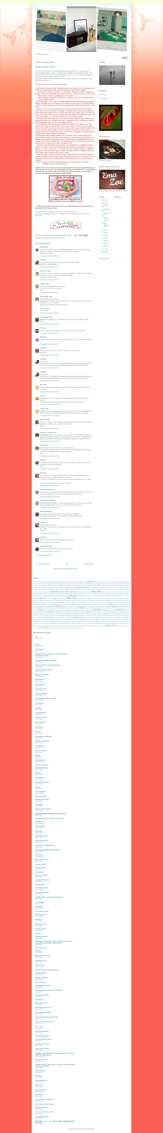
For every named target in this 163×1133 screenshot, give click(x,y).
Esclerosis (90, 595)
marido (128, 606)
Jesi (127, 602)
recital (80, 619)
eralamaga (38, 804)
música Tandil (110, 610)
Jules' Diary (39, 855)
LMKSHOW (39, 906)
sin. (118, 621)
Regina (91, 619)
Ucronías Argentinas (42, 1031)
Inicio (67, 564)
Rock (34, 621)
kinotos (48, 604)
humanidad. (36, 602)
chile (118, 587)
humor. (55, 602)
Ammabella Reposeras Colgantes (46, 660)
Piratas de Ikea (40, 965)
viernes (40, 627)
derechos (51, 593)
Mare (123, 606)
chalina (106, 587)
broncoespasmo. (97, 585)
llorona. (98, 604)
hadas (73, 600)
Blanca (44, 585)
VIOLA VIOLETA (40, 1071)
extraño (108, 595)
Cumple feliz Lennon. (57, 592)
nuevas (126, 612)
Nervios (63, 612)
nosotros (108, 612)
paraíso (128, 613)
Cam (41, 473)
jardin (110, 602)
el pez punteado (40, 791)
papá (118, 613)
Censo (101, 587)
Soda (45, 623)
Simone (108, 621)
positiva (69, 617)
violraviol (38, 1075)
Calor (51, 587)
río (122, 619)
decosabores (125, 592)
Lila (83, 604)
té (113, 623)
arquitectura (76, 583)
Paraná (36, 615)
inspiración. (83, 602)
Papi (123, 613)
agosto (105, 213)
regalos (86, 619)
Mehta (114, 608)
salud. (59, 621)
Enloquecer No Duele (42, 799)
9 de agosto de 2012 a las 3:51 (49, 267)
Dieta (94, 593)
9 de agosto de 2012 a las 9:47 (49, 404)
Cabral (126, 585)
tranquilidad (122, 623)
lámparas (54, 604)
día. (90, 593)
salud (54, 621)
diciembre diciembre (41, 768)
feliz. (41, 598)
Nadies (36, 612)
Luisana (37, 606)
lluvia (108, 604)
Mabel (57, 606)
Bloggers (61, 585)
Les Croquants (40, 902)
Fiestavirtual (45, 238)
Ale (41, 460)
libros (79, 604)
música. (119, 610)
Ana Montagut (44, 317)
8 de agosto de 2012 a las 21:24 (49, 256)
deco (93, 591)
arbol (65, 583)
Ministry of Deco (40, 929)
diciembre (106, 205)
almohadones (90, 581)
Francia (101, 598)
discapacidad (101, 593)
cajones (40, 587)
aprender (60, 583)
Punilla (97, 617)
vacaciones (47, 625)
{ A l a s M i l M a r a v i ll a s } (44, 1112)
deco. (102, 592)
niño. (83, 612)
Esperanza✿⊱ (44, 296)
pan (109, 613)
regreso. (97, 619)
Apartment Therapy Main (43, 670)
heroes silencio (100, 600)
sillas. (98, 621)
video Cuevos (119, 625)
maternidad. (56, 238)
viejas (34, 627)
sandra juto (39, 999)
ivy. (93, 602)
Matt (81, 608)
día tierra (81, 593)
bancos (99, 583)
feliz (36, 598)
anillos (39, 583)
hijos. (112, 600)
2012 (103, 202)
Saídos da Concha (41, 1003)
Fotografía (82, 598)
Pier (123, 615)
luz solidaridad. (50, 606)
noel (96, 612)
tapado (99, 623)
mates (75, 608)
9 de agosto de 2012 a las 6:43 (49, 324)
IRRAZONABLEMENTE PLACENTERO (47, 850)
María (41, 384)
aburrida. (58, 581)
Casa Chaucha (40, 684)
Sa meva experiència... (42, 995)
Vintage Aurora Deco (42, 1059)
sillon (103, 621)
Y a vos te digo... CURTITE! (44, 1099)
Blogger (92, 1129)
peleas (66, 615)
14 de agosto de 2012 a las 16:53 (50, 542)
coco (39, 589)
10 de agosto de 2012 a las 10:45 (50, 496)
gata (122, 598)
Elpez (66, 595)
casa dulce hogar (40, 689)
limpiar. (88, 604)
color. (61, 589)
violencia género (55, 627)
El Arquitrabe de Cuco (42, 782)
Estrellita (43, 445)
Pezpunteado (111, 615)
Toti (116, 623)
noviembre (106, 209)
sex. (90, 621)
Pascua (46, 615)
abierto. (40, 581)
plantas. (52, 617)
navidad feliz (57, 612)
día (67, 594)
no (92, 612)
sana (64, 621)
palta (100, 613)
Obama (57, 613)
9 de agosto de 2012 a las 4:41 (49, 279)
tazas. (104, 623)
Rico (119, 619)
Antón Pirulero (102, 94)
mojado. (59, 610)
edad (57, 595)
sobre (34, 623)
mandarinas (78, 606)
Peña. (83, 615)
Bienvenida (37, 585)
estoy (96, 595)
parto (41, 615)
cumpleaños (72, 592)
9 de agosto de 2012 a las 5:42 (49, 292)
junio (104, 232)
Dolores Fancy (40, 777)
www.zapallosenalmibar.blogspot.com (65, 71)
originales (76, 613)
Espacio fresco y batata (42, 809)
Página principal (104, 258)
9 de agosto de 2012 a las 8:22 (49, 344)
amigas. (98, 581)
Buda (104, 585)
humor (49, 602)
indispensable (74, 602)
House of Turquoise (41, 840)
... (35, 641)
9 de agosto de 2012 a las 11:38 (49, 415)
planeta (46, 617)
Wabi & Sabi (39, 1085)
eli (40, 395)
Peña (78, 615)
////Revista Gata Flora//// (42, 985)
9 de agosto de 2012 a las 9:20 (49, 368)
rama (34, 619)
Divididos (121, 593)
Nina (68, 612)
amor (120, 581)
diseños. (115, 593)
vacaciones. (56, 625)
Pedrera (60, 615)
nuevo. (35, 613)
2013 (103, 200)
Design (37, 755)
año (55, 583)
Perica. (94, 615)
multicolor (82, 610)
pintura (34, 617)
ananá (34, 583)
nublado (121, 612)
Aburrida (52, 581)
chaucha (113, 587)
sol (49, 623)
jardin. (115, 602)
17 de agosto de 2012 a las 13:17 (50, 551)
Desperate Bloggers (41, 765)
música (103, 610)
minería (47, 610)
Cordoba (125, 589)
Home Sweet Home (41, 836)
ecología (51, 595)
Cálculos (46, 587)
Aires (73, 581)
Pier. (127, 615)
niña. (73, 612)
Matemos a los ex (41, 924)
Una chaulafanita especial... (44, 1039)
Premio (75, 617)
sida (94, 621)
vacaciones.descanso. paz (67, 625)
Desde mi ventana (41, 750)
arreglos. (83, 583)
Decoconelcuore (40, 722)
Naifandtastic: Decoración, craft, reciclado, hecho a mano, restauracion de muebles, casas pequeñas (54, 942)
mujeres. (76, 610)
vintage (46, 627)
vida (98, 625)
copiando (119, 589)
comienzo (94, 589)
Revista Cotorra (40, 982)
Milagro (40, 610)
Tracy (41, 328)
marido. (37, 608)
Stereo (73, 623)
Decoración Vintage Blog (43, 736)
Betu (41, 337)
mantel (90, 606)
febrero (105, 243)
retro (114, 619)
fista (77, 598)
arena (70, 583)
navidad (48, 612)
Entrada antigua (89, 564)
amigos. (109, 581)
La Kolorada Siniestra (42, 880)
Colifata (51, 589)
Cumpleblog (81, 592)
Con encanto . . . (40, 703)
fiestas (54, 598)
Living (93, 604)
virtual (62, 627)
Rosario (45, 621)
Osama (82, 613)
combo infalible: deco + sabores (45, 698)
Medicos (93, 608)
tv (127, 623)
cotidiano (38, 708)
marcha (118, 606)
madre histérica (40, 914)
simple (113, 621)
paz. (55, 615)
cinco (127, 587)
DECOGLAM (39, 727)
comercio (81, 589)
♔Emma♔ (43, 419)
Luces (123, 604)
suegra (78, 623)
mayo (105, 235)
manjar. (84, 606)
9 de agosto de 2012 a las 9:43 (49, 392)
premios (82, 617)
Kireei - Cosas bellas (42, 859)
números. (41, 613)
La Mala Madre (40, 884)
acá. (63, 581)
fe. (124, 595)
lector (59, 604)
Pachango (88, 613)
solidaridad (54, 623)
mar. (107, 606)
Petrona (100, 615)
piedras (118, 615)
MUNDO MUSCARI (41, 936)
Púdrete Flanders (40, 973)
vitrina (71, 627)
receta (61, 619)
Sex (86, 621)
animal (44, 583)
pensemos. (72, 615)
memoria (120, 608)
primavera (88, 617)
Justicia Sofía (36, 604)
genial (126, 598)
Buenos (114, 585)
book (90, 585)
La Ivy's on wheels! (41, 875)
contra (113, 589)
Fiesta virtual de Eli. (105, 225)
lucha (128, 604)
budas (109, 585)
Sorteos (61, 623)
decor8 (37, 731)
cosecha (35, 592)
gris (63, 600)
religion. (104, 619)
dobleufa (38, 772)
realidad (56, 619)
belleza (121, 583)
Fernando (48, 598)
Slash (126, 621)
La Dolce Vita (39, 872)
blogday (49, 585)
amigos (104, 581)
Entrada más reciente (43, 564)
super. (83, 623)
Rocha (126, 619)
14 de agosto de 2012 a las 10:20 (50, 518)
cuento (41, 592)
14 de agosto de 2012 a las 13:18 (50, 533)
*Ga (36, 636)
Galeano (113, 598)
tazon (109, 623)
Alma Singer (39, 649)
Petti (105, 615)
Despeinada (58, 593)
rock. (40, 621)
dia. (86, 593)
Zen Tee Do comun (41, 1107)
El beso (37, 787)
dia (63, 593)
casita (89, 587)
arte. (88, 583)
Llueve (103, 604)
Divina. (126, 593)
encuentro (83, 595)
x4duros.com (39, 1094)
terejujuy (43, 408)
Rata (51, 619)
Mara (41, 348)
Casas (83, 587)
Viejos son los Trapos (42, 1048)
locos (118, 604)
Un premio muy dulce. (105, 218)
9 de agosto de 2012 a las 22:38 (49, 485)
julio (104, 230)
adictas (68, 581)
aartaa (37, 644)
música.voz (127, 610)
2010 (103, 251)
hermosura (92, 600)
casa (77, 587)
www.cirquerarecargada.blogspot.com (46, 213)
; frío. (34, 581)
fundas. (107, 598)
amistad (115, 581)
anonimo (50, 583)
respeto (109, 619)
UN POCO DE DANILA (42, 1036)
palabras (95, 613)
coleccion (45, 589)
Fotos (95, 598)
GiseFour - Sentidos (46, 432)
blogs (75, 585)
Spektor (68, 623)
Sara (68, 621)
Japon (105, 602)
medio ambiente (101, 608)
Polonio (63, 617)
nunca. (52, 613)
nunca (47, 613)
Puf (93, 617)
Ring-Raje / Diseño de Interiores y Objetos (48, 990)
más (55, 608)
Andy (41, 359)
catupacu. (94, 587)
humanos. (43, 602)
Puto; (107, 617)
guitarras (68, 600)
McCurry (87, 608)
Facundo (114, 595)
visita (66, 627)
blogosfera (69, 585)
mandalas (71, 606)
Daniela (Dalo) (44, 511)
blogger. (55, 585)
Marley (43, 608)
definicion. (35, 593)
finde (69, 598)
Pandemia (38, 951)
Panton (113, 613)
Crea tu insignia (103, 98)
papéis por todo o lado (42, 955)
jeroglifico (121, 602)
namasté (42, 612)
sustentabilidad (91, 623)
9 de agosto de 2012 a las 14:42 (49, 428)
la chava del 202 (40, 864)
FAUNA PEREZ (40, 826)
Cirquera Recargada (46, 489)
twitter (34, 625)
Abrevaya (46, 581)
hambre (78, 600)
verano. (83, 625)
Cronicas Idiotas (40, 712)
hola (121, 600)
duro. (39, 595)
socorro (40, 623)
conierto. (108, 589)
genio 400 (35, 600)
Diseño (108, 593)
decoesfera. (109, 592)
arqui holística (39, 679)
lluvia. (114, 604)
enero (105, 245)
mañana (102, 606)
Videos (126, 625)
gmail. (52, 600)
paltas (104, 613)
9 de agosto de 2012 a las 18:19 (49, 469)
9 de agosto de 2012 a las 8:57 (49, 355)
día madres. (74, 593)
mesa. (34, 610)
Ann (41, 260)
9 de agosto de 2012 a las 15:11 (49, 456)
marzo (105, 240)
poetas (58, 617)
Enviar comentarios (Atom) (70, 568)
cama (55, 587)
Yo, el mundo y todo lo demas (44, 1104)
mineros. (52, 610)
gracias (58, 600)
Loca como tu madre (42, 911)
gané (118, 598)
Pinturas (40, 617)
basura (111, 583)
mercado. (126, 608)
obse (62, 613)
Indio (68, 602)
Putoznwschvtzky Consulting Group (46, 970)
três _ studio (39, 1026)
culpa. (46, 592)
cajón (34, 587)
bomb (85, 585)
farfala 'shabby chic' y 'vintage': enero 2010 (49, 818)
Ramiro (39, 619)
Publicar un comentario (45, 555)
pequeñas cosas (40, 960)
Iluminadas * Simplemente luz (44, 845)
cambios (66, 587)
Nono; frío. (101, 612)
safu (50, 621)
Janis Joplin (99, 602)
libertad (74, 604)
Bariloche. (105, 583)
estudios (102, 595)
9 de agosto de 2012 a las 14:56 (49, 441)
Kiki (43, 604)
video (108, 625)
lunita (42, 606)
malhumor (64, 606)
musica (95, 610)
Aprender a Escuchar (42, 674)
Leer (64, 604)
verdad (89, 625)
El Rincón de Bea (40, 796)
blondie (80, 585)
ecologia (45, 595)
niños (62, 238)
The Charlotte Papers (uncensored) (46, 1017)
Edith (61, 595)
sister (122, 621)
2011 (103, 249)
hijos (51, 238)
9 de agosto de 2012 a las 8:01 (49, 333)
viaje (94, 625)
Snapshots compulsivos (43, 1007)
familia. (120, 595)
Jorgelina (43, 283)
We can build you (40, 1090)
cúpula (87, 592)
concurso (101, 589)
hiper (117, 600)
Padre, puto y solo (41, 948)
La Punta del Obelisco (42, 892)
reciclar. (75, 619)
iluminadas (61, 602)
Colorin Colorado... (41, 693)
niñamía (78, 612)
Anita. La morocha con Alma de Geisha (47, 665)
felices (128, 595)
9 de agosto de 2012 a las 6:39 (49, 313)
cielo (122, 587)
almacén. (82, 581)
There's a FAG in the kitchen (44, 1022)
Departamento (43, 593)
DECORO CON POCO (42, 741)
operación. (68, 613)
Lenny (68, 604)
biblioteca (127, 583)
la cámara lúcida (40, 867)
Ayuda (93, 583)
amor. (126, 581)
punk (102, 617)
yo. (75, 627)
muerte (65, 610)
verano (78, 625)
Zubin (79, 627)
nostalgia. (114, 612)
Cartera (72, 587)
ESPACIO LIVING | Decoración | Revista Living (50, 813)
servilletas (80, 621)
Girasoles (47, 600)
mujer (70, 610)
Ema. (77, 596)
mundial (89, 610)
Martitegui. (49, 608)
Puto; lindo (112, 617)
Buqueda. (120, 585)
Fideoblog (38, 831)
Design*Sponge (40, 760)
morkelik (38, 933)
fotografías (89, 598)
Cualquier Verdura (41, 717)
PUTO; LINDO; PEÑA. (122, 617)
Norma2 (42, 247)
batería (116, 583)
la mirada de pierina (41, 887)
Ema (71, 596)
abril (104, 238)
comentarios (74, 589)
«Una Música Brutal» (42, 1116)
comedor (66, 589)
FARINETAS (39, 821)
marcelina (38, 919)
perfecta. (88, 615)
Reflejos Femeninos (41, 977)
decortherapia (39, 746)
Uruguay (40, 625)
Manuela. (95, 606)
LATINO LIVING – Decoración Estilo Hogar (48, 897)
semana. (74, 621)
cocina (34, 589)
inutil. (89, 602)
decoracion (117, 592)
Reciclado (68, 619)
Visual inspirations (41, 1080)
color (56, 589)
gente (41, 600)
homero (126, 600)
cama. (60, 587)
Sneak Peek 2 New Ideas (43, 1012)
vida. (102, 625)
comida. (88, 589)
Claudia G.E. (44, 271)
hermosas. (85, 600)
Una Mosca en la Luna (42, 1044)
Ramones (45, 619)
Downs (34, 595)
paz (51, 615)
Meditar (109, 608)
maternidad (61, 608)
